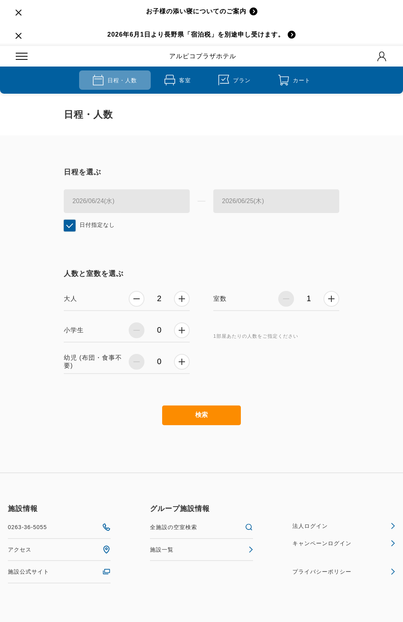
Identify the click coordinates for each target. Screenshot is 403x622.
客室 (178, 80)
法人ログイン (343, 526)
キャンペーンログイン (343, 543)
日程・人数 (115, 80)
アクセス (59, 550)
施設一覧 (201, 550)
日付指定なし (97, 225)
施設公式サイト (59, 572)
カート (294, 80)
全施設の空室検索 (201, 527)
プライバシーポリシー (343, 572)
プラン (234, 80)
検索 (201, 414)
